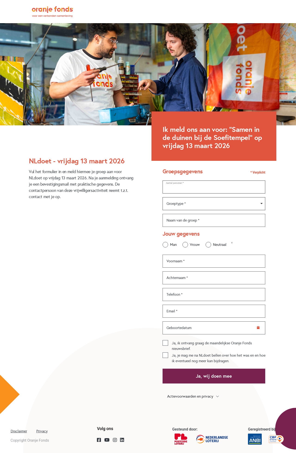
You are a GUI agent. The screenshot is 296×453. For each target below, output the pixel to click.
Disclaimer (19, 431)
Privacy (42, 431)
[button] (214, 396)
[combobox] (214, 203)
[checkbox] (165, 342)
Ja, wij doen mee (214, 376)
